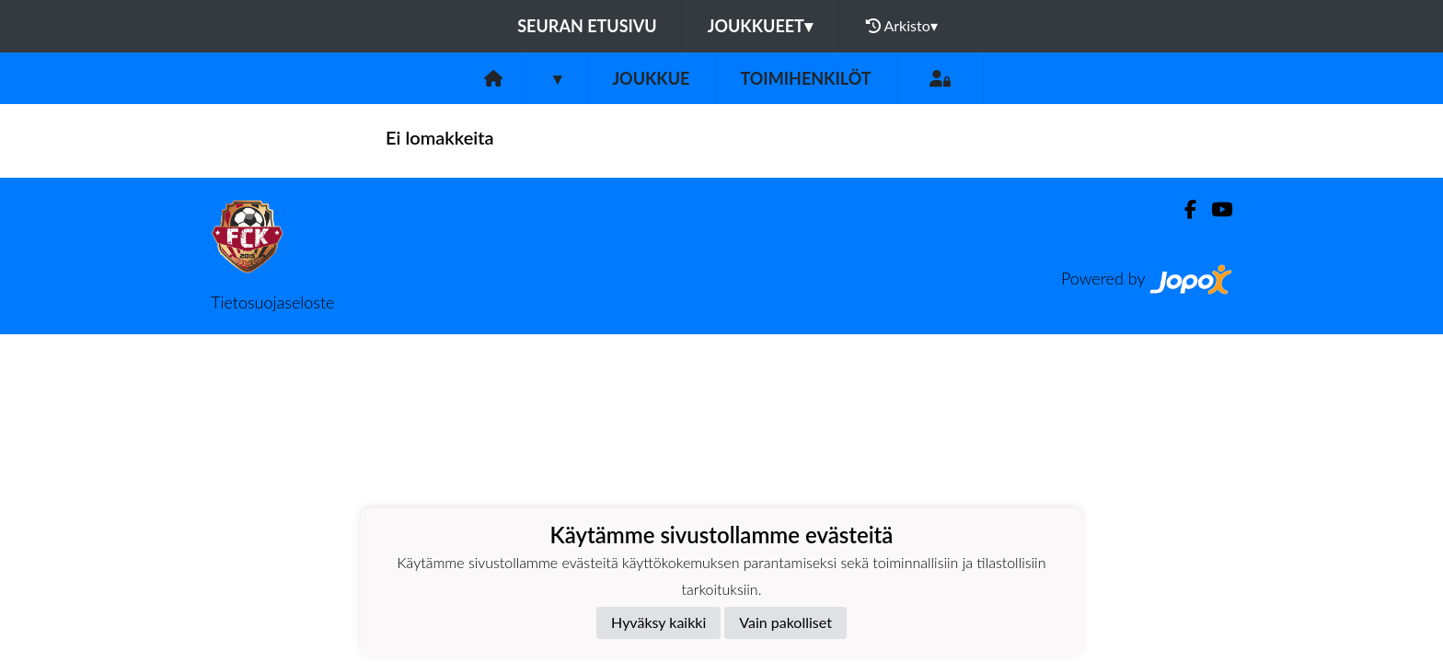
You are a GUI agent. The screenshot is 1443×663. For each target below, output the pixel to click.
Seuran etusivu (587, 26)
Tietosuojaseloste (272, 302)
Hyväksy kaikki (658, 622)
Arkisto (902, 26)
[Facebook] (1183, 209)
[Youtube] (1214, 209)
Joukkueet (760, 26)
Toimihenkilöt (805, 78)
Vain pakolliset (785, 622)
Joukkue (650, 78)
